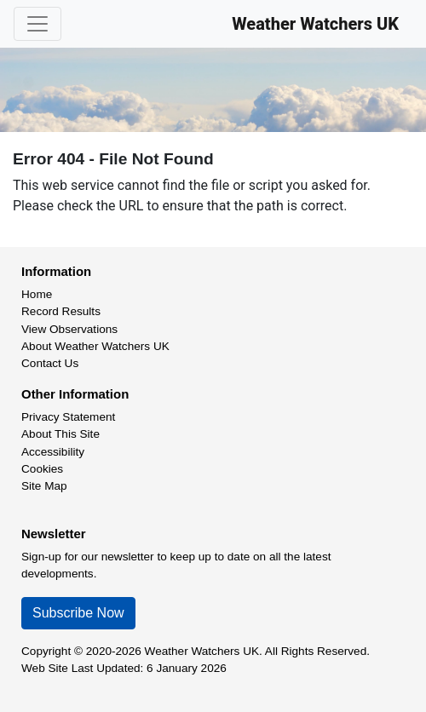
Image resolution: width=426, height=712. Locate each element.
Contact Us (49, 363)
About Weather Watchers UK (95, 346)
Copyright (46, 651)
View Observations (69, 329)
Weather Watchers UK (315, 24)
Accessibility (52, 451)
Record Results (61, 311)
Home (36, 294)
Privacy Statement (68, 417)
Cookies (42, 468)
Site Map (44, 485)
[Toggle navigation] (37, 24)
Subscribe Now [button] (78, 613)
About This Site (60, 434)
